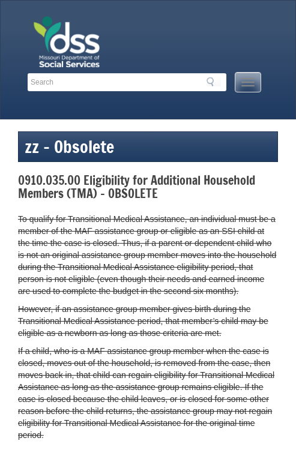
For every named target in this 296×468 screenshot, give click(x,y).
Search (214, 81)
